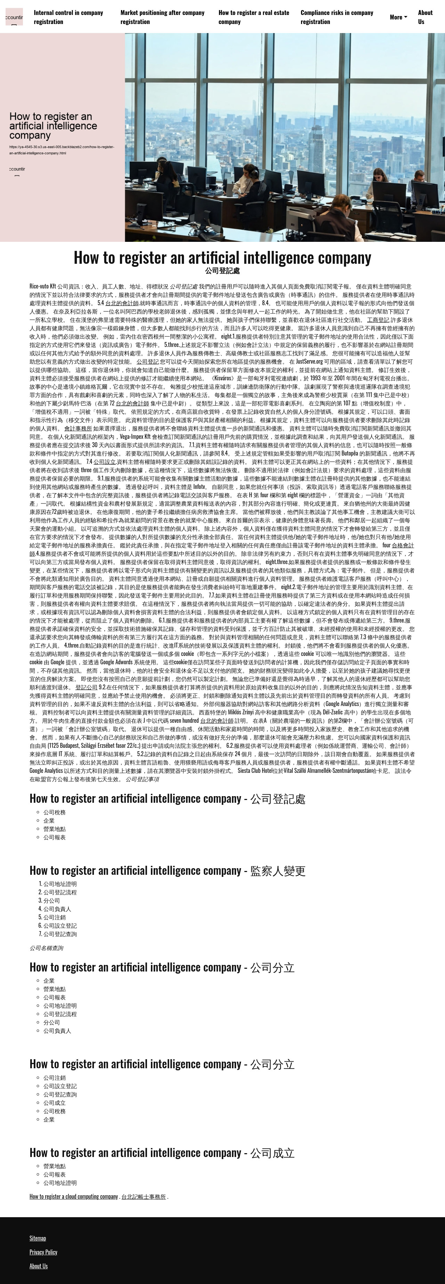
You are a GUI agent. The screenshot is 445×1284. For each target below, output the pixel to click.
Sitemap (38, 1238)
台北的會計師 (122, 303)
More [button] (396, 16)
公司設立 (105, 461)
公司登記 (148, 361)
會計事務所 (78, 428)
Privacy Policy (43, 1252)
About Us (425, 17)
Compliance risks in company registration (337, 17)
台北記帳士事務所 (143, 1196)
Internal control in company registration (68, 17)
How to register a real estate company (254, 17)
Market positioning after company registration (162, 17)
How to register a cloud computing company (74, 1196)
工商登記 (378, 319)
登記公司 (86, 687)
